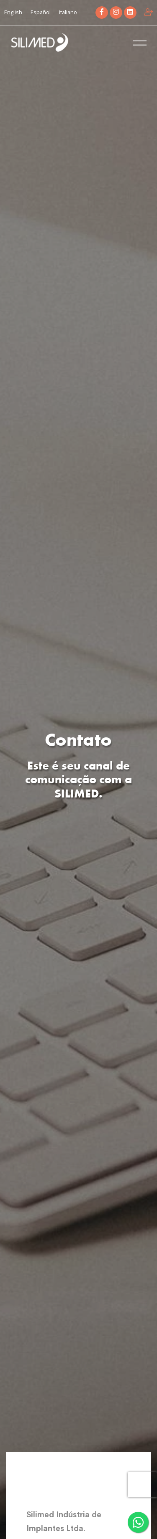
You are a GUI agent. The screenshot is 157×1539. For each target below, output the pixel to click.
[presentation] (142, 1484)
